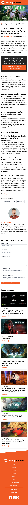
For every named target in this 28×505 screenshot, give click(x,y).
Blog (5, 194)
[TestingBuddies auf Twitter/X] (14, 497)
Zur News (6, 316)
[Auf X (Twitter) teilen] (14, 201)
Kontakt (14, 476)
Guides (14, 470)
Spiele (14, 473)
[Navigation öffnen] (25, 2)
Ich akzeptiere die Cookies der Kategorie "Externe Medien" (14, 67)
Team (14, 479)
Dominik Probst (8, 36)
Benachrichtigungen (15, 277)
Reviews (14, 467)
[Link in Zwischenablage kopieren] (6, 201)
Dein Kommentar (5, 256)
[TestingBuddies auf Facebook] (10, 497)
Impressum (14, 489)
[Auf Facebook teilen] (20, 201)
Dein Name (4, 249)
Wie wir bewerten (14, 482)
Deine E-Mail (4, 243)
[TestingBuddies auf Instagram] (17, 497)
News (14, 464)
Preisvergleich (14, 485)
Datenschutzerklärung (18, 272)
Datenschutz (15, 270)
